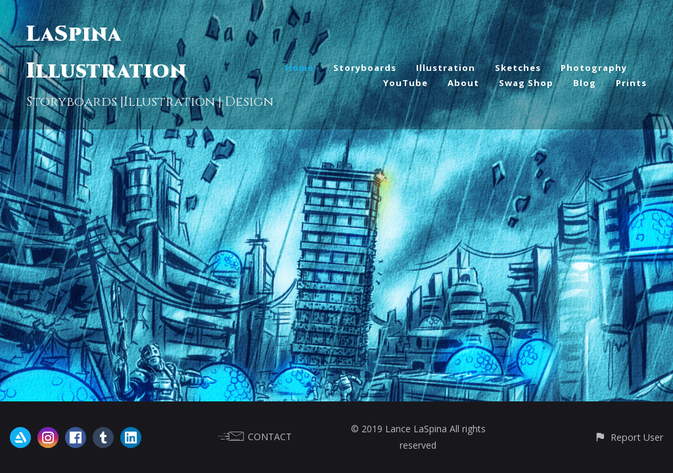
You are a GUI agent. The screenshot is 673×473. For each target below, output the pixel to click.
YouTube (405, 83)
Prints (631, 83)
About (463, 83)
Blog (584, 83)
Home (299, 68)
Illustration (445, 68)
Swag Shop (526, 83)
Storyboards (364, 68)
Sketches (518, 68)
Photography (594, 68)
